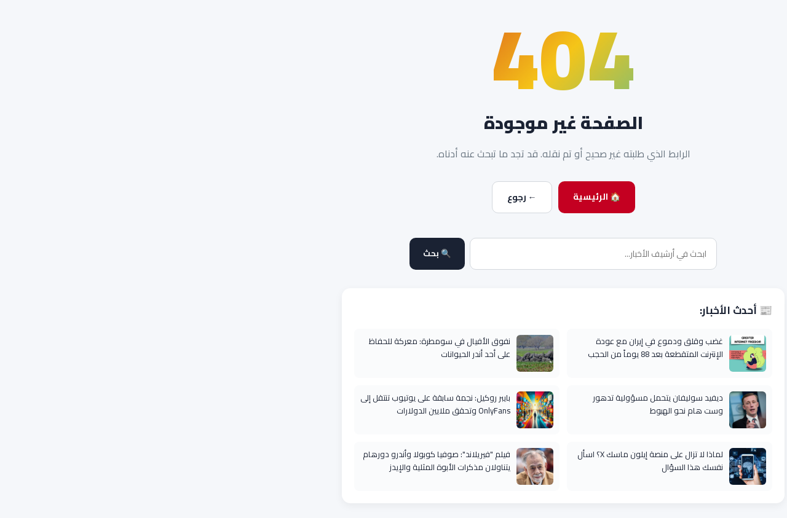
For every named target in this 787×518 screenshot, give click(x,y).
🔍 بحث (267, 253)
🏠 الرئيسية (427, 197)
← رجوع (352, 197)
